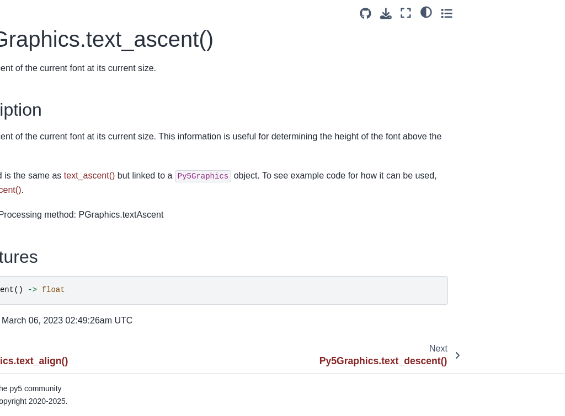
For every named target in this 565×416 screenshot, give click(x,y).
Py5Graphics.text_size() (59, 208)
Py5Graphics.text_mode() (61, 190)
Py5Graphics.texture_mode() (66, 267)
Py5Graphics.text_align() (60, 89)
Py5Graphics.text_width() (61, 225)
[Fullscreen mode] (505, 13)
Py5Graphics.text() (49, 72)
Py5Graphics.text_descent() (66, 138)
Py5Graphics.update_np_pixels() (65, 385)
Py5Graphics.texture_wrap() (66, 291)
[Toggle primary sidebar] (143, 13)
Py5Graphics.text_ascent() (65, 114)
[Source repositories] (465, 13)
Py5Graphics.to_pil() (52, 326)
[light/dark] (525, 11)
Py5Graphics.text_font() (58, 155)
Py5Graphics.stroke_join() (62, 24)
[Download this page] (485, 13)
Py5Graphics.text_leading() (65, 173)
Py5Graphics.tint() (48, 308)
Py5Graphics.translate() (58, 343)
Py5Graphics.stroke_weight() (66, 48)
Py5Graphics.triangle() (56, 361)
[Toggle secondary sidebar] (546, 13)
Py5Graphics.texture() (55, 243)
